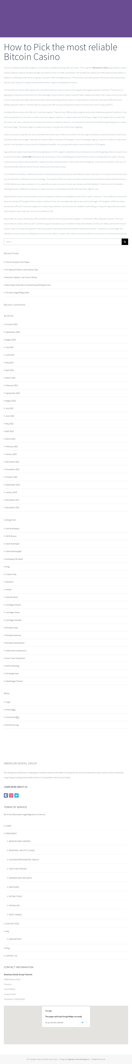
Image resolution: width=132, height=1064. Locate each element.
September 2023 (12, 332)
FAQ (7, 931)
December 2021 (12, 461)
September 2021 (12, 484)
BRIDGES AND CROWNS (20, 841)
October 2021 (11, 477)
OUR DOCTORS (12, 923)
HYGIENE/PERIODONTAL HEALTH (24, 859)
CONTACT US (11, 955)
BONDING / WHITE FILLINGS (22, 850)
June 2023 (9, 354)
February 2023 (11, 385)
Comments (12, 717)
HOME (8, 825)
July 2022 (9, 408)
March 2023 (10, 377)
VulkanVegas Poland (14, 681)
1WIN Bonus (10, 536)
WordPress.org (11, 724)
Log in (8, 702)
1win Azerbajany (12, 528)
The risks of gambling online (17, 292)
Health (8, 589)
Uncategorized (12, 673)
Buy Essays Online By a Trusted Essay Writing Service (28, 284)
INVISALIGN (14, 905)
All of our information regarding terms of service (24, 814)
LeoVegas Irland (12, 612)
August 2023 (10, 339)
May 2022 (9, 423)
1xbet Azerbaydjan (13, 551)
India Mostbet (11, 597)
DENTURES (14, 887)
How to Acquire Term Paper (17, 262)
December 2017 (12, 499)
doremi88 (27, 156)
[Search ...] (63, 242)
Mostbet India (11, 627)
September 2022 (12, 393)
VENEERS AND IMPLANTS (20, 877)
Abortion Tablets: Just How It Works (21, 277)
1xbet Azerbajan (12, 543)
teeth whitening (12, 665)
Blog (7, 948)
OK (82, 1022)
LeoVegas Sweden (13, 620)
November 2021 (12, 469)
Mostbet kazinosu (13, 635)
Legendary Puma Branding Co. (78, 1059)
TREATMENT (11, 833)
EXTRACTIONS (15, 896)
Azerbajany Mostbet (14, 559)
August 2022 (10, 400)
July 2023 (9, 347)
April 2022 (9, 431)
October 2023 (11, 324)
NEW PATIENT (15, 939)
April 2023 (9, 370)
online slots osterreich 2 (15, 650)
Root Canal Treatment (15, 658)
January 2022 (11, 454)
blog (7, 566)
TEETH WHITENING (18, 868)
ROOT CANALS (15, 914)
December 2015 (12, 507)
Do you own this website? (54, 1023)
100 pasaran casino (100, 67)
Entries (10, 709)
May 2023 (9, 362)
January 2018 (11, 492)
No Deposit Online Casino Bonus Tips (21, 269)
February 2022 (11, 446)
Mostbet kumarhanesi (14, 642)
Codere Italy (10, 574)
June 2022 (9, 415)
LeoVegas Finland (13, 604)
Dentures (9, 581)
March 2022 (10, 438)
